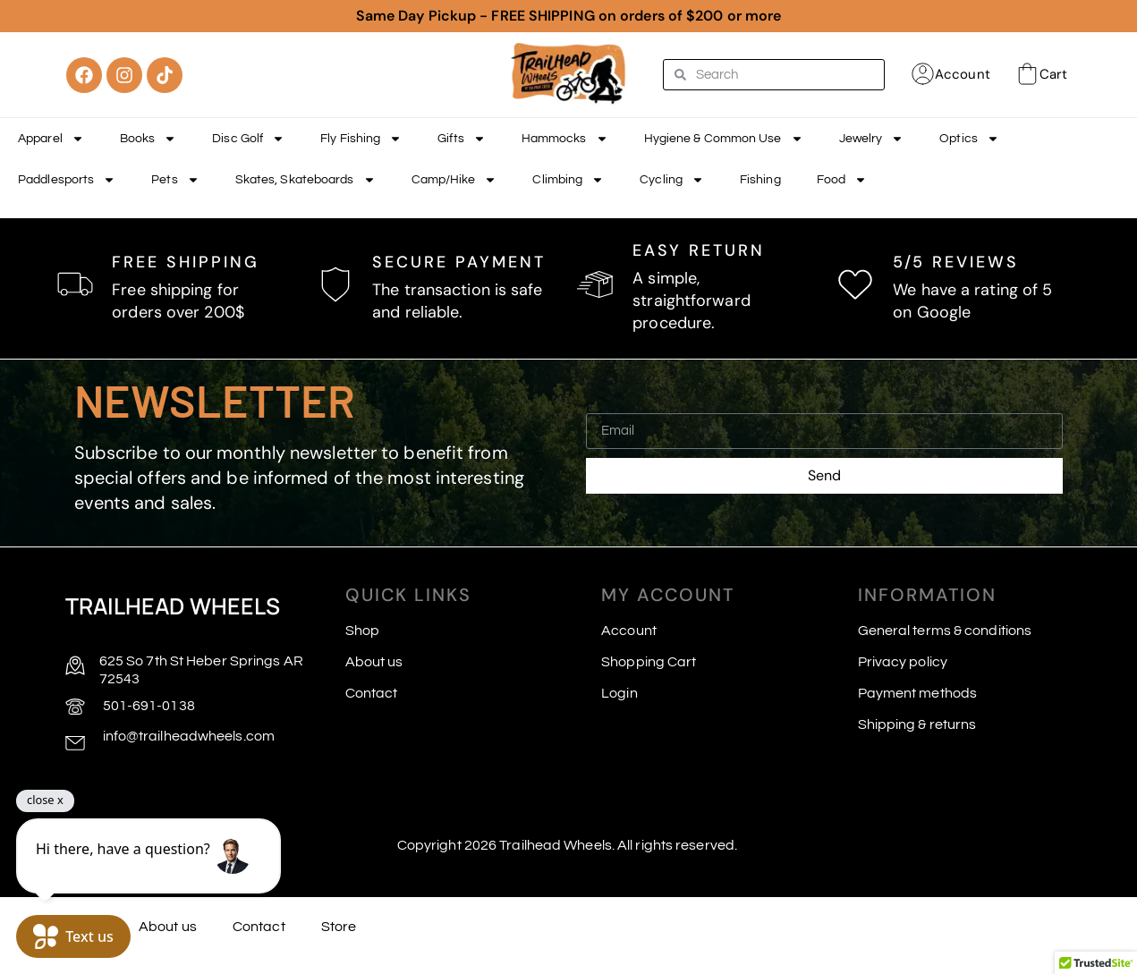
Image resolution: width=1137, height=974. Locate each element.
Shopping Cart (648, 662)
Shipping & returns (917, 724)
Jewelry (871, 138)
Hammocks (565, 138)
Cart (1053, 74)
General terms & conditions (945, 630)
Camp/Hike (454, 180)
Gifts (461, 138)
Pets (175, 180)
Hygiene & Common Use (723, 138)
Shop (362, 630)
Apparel (51, 138)
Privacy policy (902, 662)
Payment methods (918, 693)
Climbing (568, 180)
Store (339, 926)
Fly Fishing (361, 138)
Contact (371, 693)
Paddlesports (66, 180)
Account (962, 74)
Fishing (760, 180)
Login (619, 693)
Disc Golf (248, 138)
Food (842, 180)
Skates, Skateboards (305, 180)
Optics (969, 138)
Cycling (672, 180)
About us (374, 662)
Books (148, 138)
